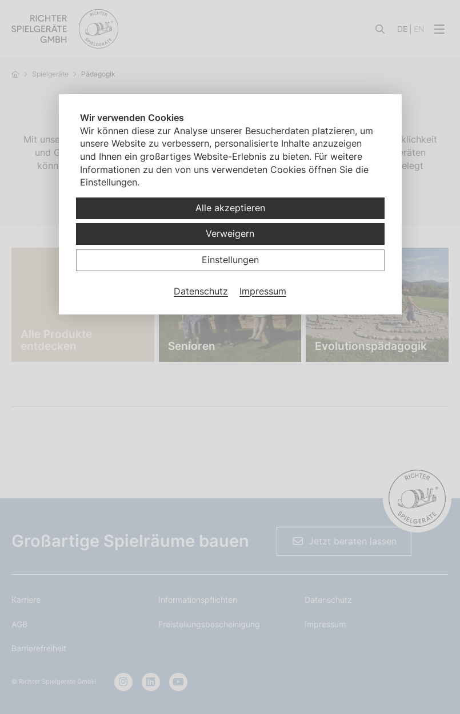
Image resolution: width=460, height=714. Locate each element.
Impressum (262, 291)
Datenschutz (201, 291)
